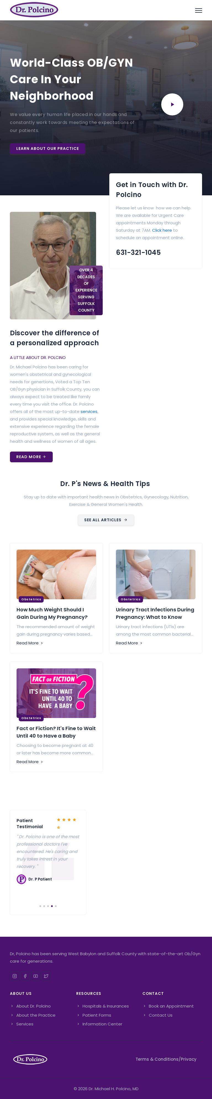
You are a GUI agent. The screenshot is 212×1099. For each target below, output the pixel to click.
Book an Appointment (168, 1006)
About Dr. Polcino (30, 1006)
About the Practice (32, 1015)
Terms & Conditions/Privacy (166, 1059)
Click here (162, 230)
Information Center (99, 1024)
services (89, 411)
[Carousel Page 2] (44, 906)
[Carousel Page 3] (48, 906)
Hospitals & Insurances (102, 1006)
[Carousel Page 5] (56, 906)
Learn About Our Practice (47, 148)
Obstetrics (31, 599)
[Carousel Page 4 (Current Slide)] (52, 906)
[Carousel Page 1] (40, 906)
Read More (31, 457)
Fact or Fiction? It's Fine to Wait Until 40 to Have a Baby (56, 732)
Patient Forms (93, 1015)
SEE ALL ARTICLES (106, 520)
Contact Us (157, 1015)
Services (21, 1024)
